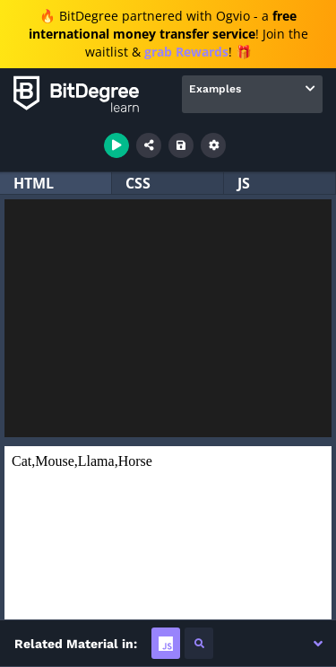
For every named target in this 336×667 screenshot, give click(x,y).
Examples (215, 89)
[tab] (165, 643)
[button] (318, 643)
